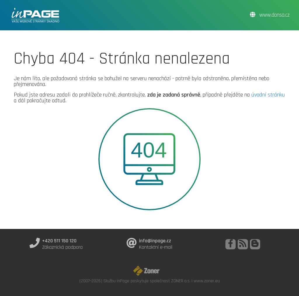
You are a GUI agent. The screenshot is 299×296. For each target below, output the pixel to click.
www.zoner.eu (207, 281)
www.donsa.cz (270, 15)
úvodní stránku (268, 95)
